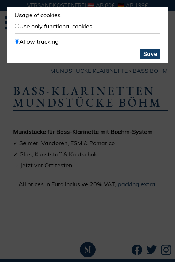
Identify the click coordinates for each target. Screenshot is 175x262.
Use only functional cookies (55, 26)
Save (150, 53)
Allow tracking (39, 41)
